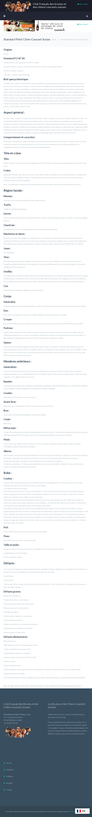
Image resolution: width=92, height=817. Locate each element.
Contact (9, 790)
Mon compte (82, 4)
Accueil (8, 763)
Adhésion (9, 776)
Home (54, 39)
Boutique (9, 783)
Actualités (9, 770)
